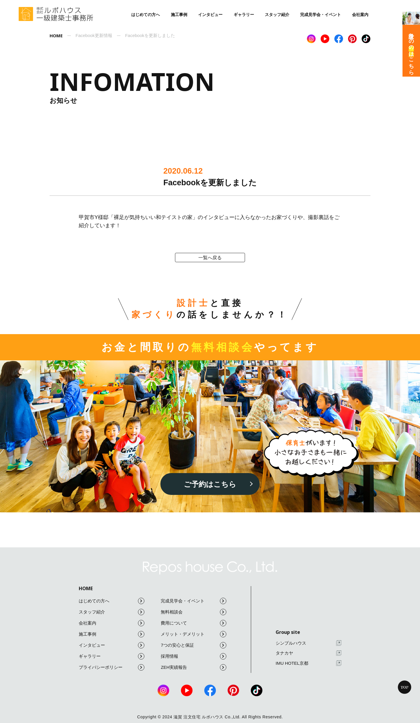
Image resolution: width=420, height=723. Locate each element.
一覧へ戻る (210, 257)
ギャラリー (244, 15)
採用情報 (193, 656)
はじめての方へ (145, 15)
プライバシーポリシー (111, 667)
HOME (86, 588)
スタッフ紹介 (277, 15)
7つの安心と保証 (193, 645)
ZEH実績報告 (193, 667)
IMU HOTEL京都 (308, 663)
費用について (193, 623)
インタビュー (210, 15)
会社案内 (360, 15)
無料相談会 (193, 612)
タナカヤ (308, 653)
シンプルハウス (308, 643)
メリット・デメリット (193, 634)
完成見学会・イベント (320, 15)
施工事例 (179, 15)
